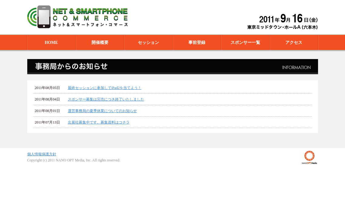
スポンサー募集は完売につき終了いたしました (106, 99)
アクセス (293, 42)
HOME (51, 42)
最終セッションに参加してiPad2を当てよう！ (104, 88)
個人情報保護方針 (41, 154)
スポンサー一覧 (245, 42)
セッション (148, 42)
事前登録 (196, 42)
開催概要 (99, 42)
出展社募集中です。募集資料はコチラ (99, 122)
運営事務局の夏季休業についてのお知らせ (102, 111)
